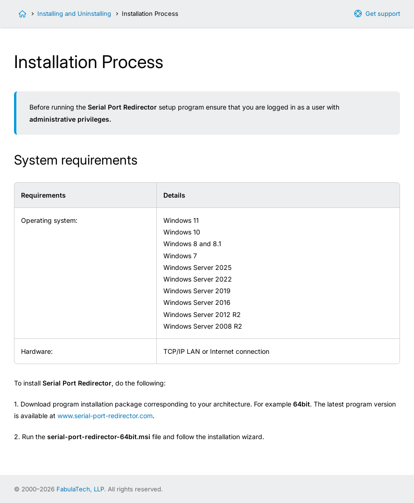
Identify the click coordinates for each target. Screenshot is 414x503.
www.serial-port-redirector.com (105, 416)
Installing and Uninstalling (74, 13)
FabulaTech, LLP (80, 489)
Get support (382, 13)
